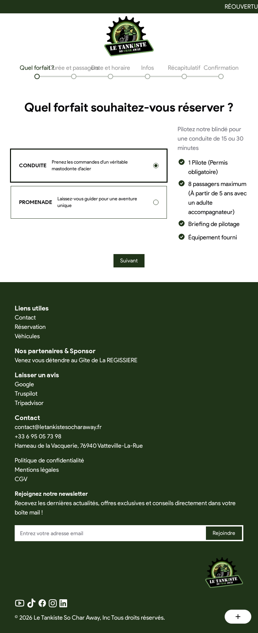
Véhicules (27, 336)
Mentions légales (37, 469)
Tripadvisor (29, 403)
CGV (21, 479)
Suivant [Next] (129, 260)
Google (24, 384)
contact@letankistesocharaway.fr (58, 427)
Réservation (30, 327)
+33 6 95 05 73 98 (38, 436)
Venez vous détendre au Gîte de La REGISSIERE (76, 360)
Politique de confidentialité (49, 460)
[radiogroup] (89, 184)
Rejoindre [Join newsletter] (224, 533)
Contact (25, 317)
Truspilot (26, 393)
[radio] (156, 165)
